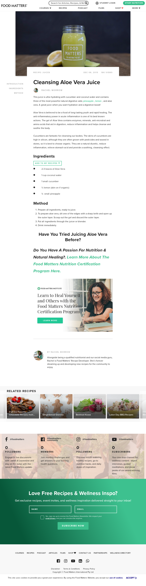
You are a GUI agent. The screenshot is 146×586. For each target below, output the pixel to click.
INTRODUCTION (15, 84)
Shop (119, 8)
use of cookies (116, 578)
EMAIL (80, 509)
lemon (98, 101)
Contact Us (85, 553)
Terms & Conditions (71, 569)
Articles (53, 553)
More (135, 8)
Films (101, 8)
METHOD (18, 93)
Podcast (83, 8)
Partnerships (100, 553)
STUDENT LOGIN (105, 3)
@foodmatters (17, 439)
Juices (46, 72)
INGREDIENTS (16, 88)
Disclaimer (55, 569)
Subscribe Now (73, 525)
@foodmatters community (54, 439)
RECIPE (37, 72)
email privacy (50, 518)
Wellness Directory (120, 553)
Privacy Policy (89, 569)
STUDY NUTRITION (134, 3)
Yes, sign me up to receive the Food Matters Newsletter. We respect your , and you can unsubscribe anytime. (73, 517)
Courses (44, 8)
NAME (35, 509)
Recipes (63, 8)
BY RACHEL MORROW (58, 352)
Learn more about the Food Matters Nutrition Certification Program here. (71, 264)
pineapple (88, 101)
